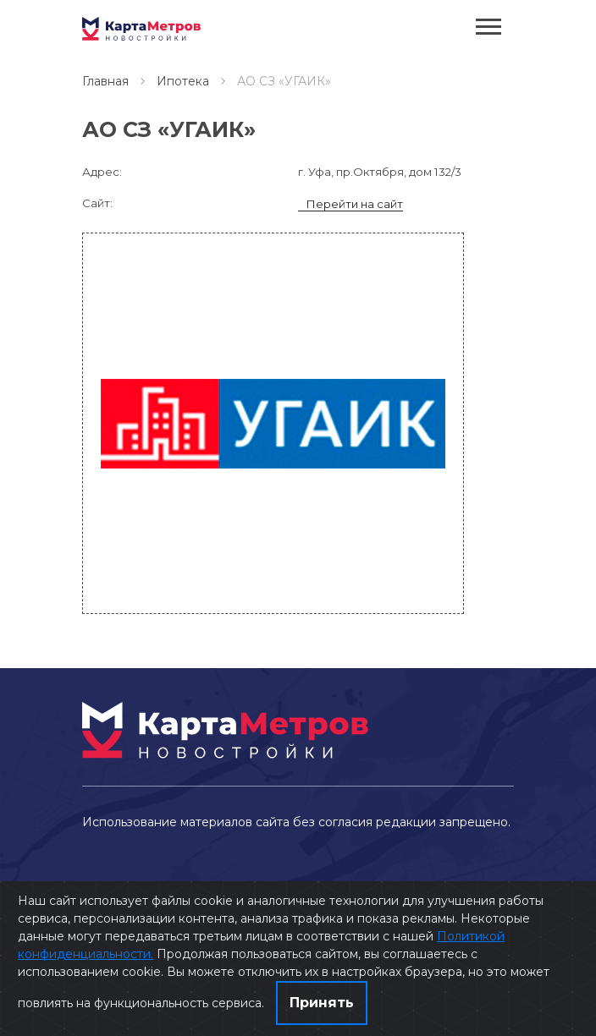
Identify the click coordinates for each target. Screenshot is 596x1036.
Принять (322, 1003)
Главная (105, 81)
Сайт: (97, 203)
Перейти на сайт (354, 204)
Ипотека (183, 81)
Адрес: (102, 171)
